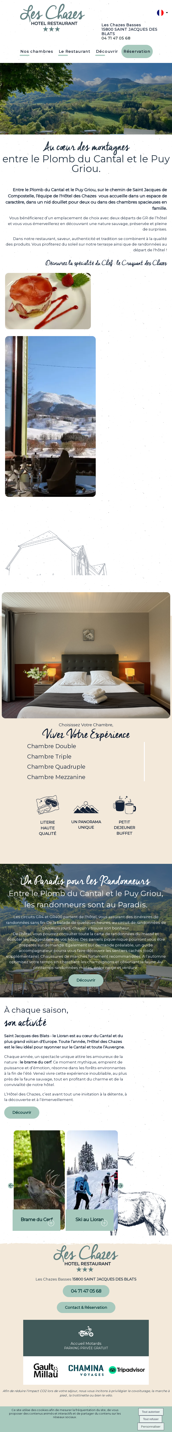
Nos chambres (36, 51)
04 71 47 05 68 (115, 38)
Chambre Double (51, 746)
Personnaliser (151, 1426)
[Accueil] (52, 18)
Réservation (137, 51)
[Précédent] (13, 1186)
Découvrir (107, 51)
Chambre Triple (49, 756)
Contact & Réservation (86, 1307)
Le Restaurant (74, 51)
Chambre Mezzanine (56, 777)
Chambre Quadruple (56, 766)
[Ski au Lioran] (92, 1180)
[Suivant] (118, 1186)
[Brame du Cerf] (39, 1180)
